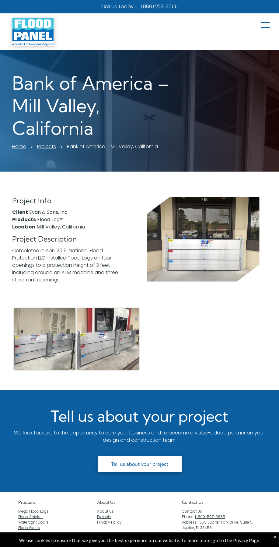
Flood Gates (29, 527)
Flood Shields (30, 516)
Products (27, 502)
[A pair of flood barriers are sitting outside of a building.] (44, 339)
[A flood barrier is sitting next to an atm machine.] (108, 339)
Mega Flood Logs (33, 511)
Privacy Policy (109, 522)
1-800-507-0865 (210, 516)
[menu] (266, 25)
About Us (106, 502)
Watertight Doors (33, 522)
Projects (104, 516)
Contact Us (192, 511)
